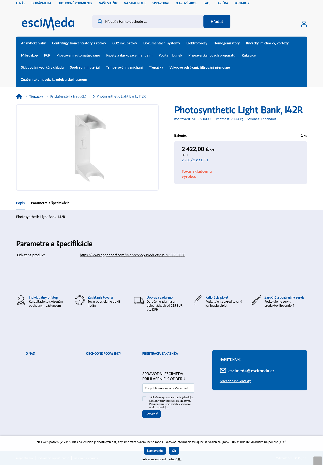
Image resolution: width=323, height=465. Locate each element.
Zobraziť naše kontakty (235, 381)
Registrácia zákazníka (160, 354)
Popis (20, 203)
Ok (174, 451)
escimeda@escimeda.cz (251, 371)
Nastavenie (155, 451)
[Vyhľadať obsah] (216, 21)
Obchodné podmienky (103, 354)
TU (179, 459)
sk (304, 4)
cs (296, 4)
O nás (30, 354)
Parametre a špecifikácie (50, 203)
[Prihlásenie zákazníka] (304, 24)
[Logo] (48, 22)
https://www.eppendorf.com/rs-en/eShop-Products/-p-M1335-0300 (132, 255)
